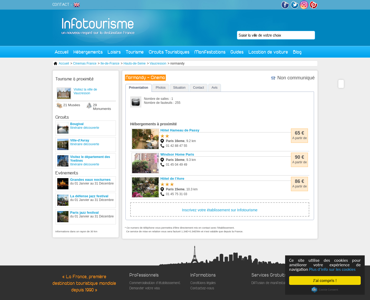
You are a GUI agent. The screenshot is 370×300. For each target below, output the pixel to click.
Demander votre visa (144, 288)
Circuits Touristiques (169, 52)
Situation (179, 87)
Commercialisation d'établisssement (154, 283)
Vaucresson (158, 63)
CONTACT (61, 4)
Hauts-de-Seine (135, 63)
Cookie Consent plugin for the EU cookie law (325, 290)
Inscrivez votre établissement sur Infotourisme (220, 210)
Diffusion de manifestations (271, 283)
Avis (214, 87)
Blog (297, 52)
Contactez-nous (202, 288)
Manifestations (209, 52)
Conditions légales (203, 283)
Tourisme (135, 52)
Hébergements (88, 52)
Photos (161, 87)
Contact (198, 87)
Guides (236, 52)
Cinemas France (85, 63)
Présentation (138, 87)
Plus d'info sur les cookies (332, 269)
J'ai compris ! (325, 280)
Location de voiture (268, 52)
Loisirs (114, 52)
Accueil (61, 52)
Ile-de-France (110, 63)
